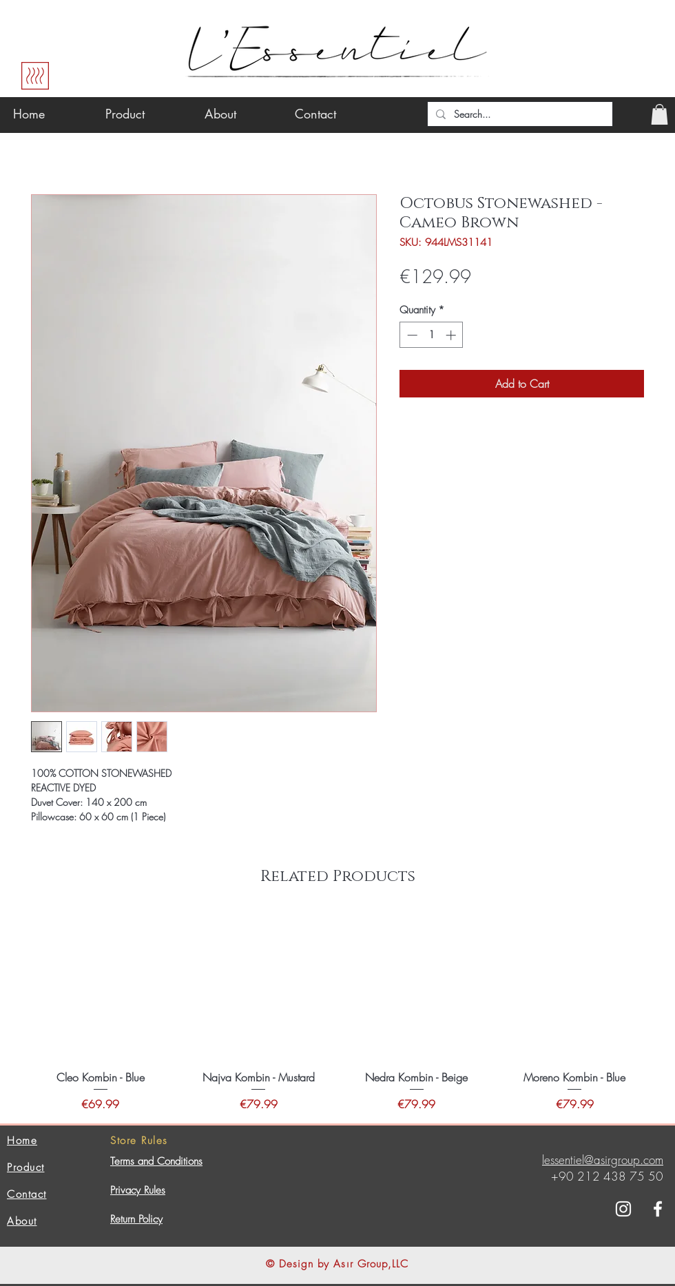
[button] (659, 114)
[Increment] (452, 335)
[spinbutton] (431, 335)
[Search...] (518, 114)
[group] (337, 1012)
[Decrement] (411, 335)
